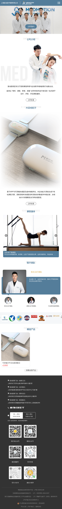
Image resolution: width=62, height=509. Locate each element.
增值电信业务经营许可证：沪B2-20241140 (31, 490)
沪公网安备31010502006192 (28, 503)
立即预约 (31, 26)
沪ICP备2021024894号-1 (31, 500)
